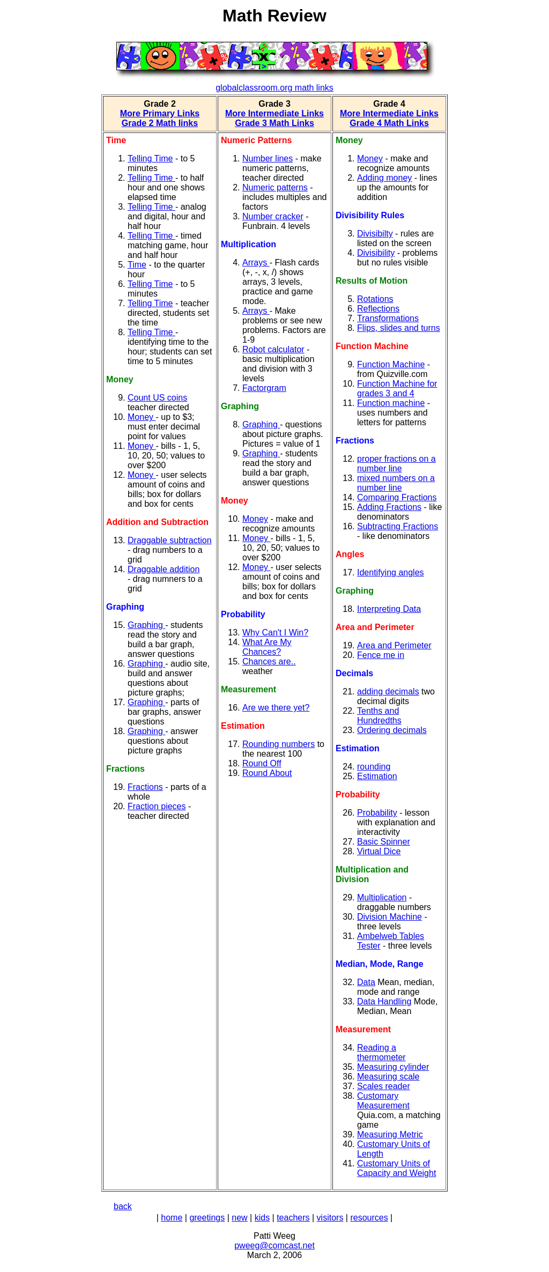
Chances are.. (269, 661)
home (171, 1217)
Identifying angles (390, 572)
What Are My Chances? (267, 647)
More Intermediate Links (274, 113)
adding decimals (388, 691)
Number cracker (272, 216)
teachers (293, 1217)
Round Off (261, 763)
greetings (207, 1217)
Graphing (146, 625)
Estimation (377, 776)
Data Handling (384, 1001)
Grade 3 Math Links (274, 123)
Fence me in (380, 655)
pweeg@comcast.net (274, 1245)
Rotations (375, 299)
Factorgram (264, 388)
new (239, 1217)
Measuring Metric (390, 1134)
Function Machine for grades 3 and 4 (397, 388)
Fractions (145, 787)
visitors (330, 1217)
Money (141, 416)
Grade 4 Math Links (389, 123)
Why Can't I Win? (275, 632)
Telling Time (150, 158)
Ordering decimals (392, 730)
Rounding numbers (278, 744)
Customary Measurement (383, 1100)
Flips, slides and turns (398, 327)
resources (369, 1217)
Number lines (267, 158)
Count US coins (157, 397)
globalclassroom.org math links (274, 87)
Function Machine (391, 364)
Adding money (384, 177)
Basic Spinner (383, 841)
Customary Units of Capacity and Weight (396, 1168)
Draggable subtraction (170, 540)
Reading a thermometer (381, 1052)
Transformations (388, 318)
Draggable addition (163, 569)
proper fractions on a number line (396, 463)
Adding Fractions (389, 507)
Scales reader (383, 1086)
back (123, 1206)
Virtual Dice (379, 851)
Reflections (378, 308)
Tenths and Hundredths (379, 715)
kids (262, 1217)
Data (366, 982)
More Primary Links (160, 113)
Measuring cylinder (393, 1066)
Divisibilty (375, 233)
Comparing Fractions (397, 497)
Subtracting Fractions (397, 526)
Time (137, 264)
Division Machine (389, 916)
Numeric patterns (275, 187)
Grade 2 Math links (160, 123)
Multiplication (381, 897)
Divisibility (376, 252)
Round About (267, 773)
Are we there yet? (275, 707)
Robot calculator (273, 349)
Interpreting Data (389, 608)
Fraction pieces (157, 806)
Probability (377, 812)
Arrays (256, 262)
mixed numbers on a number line (396, 483)
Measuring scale (388, 1076)
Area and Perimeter (394, 645)
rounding (373, 766)
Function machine (391, 403)
